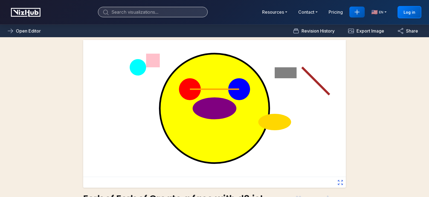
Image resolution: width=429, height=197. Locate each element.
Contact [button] (306, 12)
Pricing (336, 12)
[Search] (153, 12)
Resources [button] (273, 12)
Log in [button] (409, 12)
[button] (366, 31)
